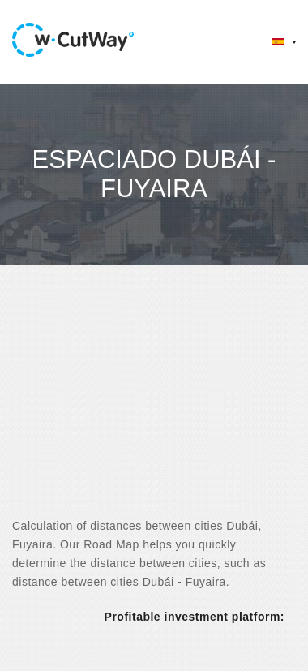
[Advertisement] (152, 405)
